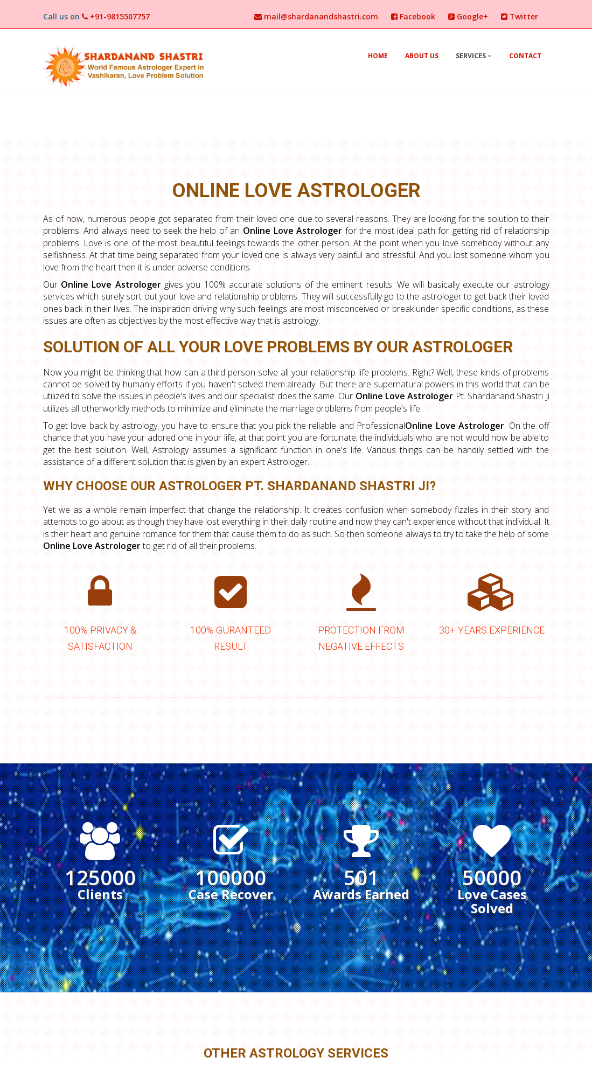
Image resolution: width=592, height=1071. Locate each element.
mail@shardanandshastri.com (316, 16)
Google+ (468, 16)
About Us (421, 55)
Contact (525, 55)
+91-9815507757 (116, 16)
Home (378, 55)
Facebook (413, 16)
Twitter (519, 16)
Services (474, 55)
